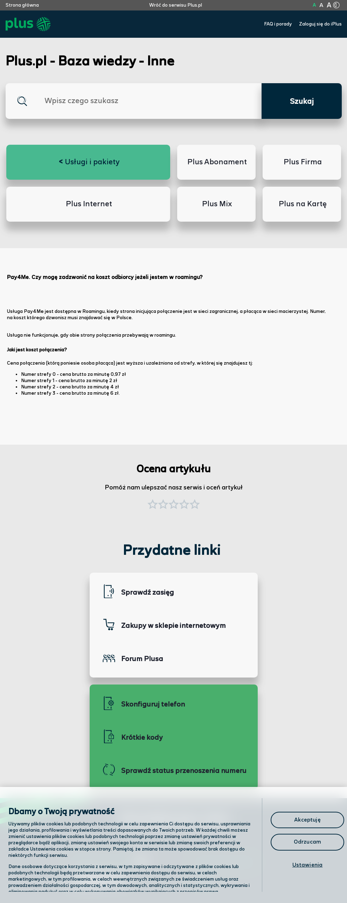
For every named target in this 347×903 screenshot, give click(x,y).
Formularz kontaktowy (224, 862)
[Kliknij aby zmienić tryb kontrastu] (336, 5)
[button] (194, 505)
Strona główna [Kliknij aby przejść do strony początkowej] (22, 5)
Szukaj (302, 101)
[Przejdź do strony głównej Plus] (28, 24)
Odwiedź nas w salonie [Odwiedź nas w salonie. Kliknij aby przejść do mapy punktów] (109, 862)
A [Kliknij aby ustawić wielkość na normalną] (314, 5)
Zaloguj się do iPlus (320, 24)
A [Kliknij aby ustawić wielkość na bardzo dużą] (329, 5)
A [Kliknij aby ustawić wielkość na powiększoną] (321, 5)
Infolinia (204, 880)
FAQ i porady (278, 24)
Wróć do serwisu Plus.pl (175, 5)
